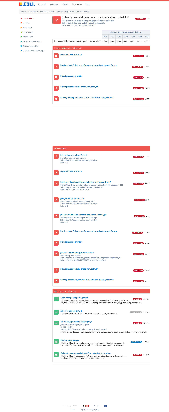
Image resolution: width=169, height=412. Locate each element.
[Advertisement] (101, 125)
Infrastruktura (27, 37)
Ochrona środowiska (29, 46)
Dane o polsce (27, 18)
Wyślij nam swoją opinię (90, 409)
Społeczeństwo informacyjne (33, 51)
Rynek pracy (26, 27)
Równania (65, 4)
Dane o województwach (31, 41)
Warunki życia (27, 32)
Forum (87, 4)
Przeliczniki (42, 4)
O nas (72, 409)
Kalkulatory (54, 4)
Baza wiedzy (77, 4)
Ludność (25, 23)
